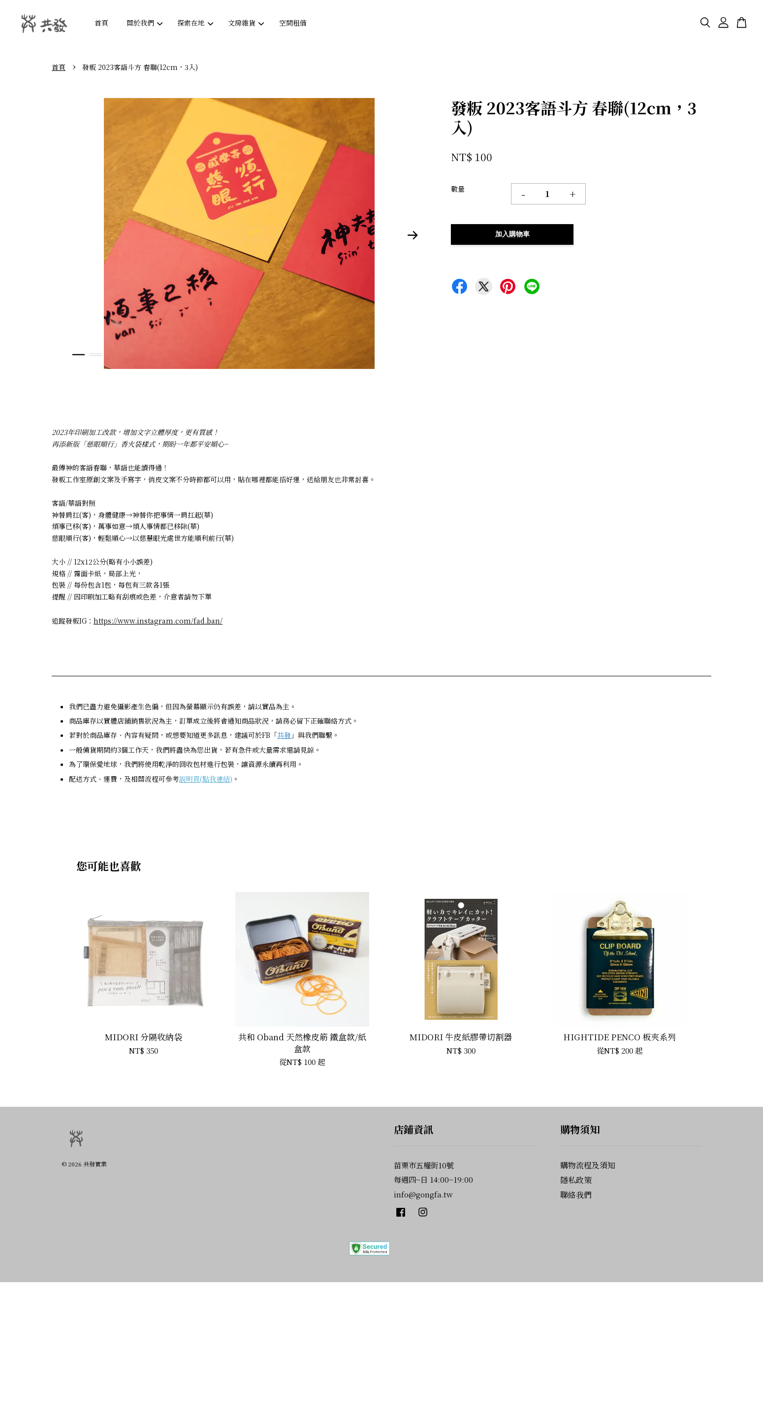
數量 (458, 189)
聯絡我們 (576, 1194)
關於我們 (144, 23)
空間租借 (293, 23)
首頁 (101, 23)
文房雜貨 (246, 23)
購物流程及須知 (587, 1165)
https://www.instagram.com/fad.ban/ (158, 621)
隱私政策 (576, 1180)
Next (413, 235)
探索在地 (195, 23)
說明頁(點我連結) (205, 779)
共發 (284, 735)
